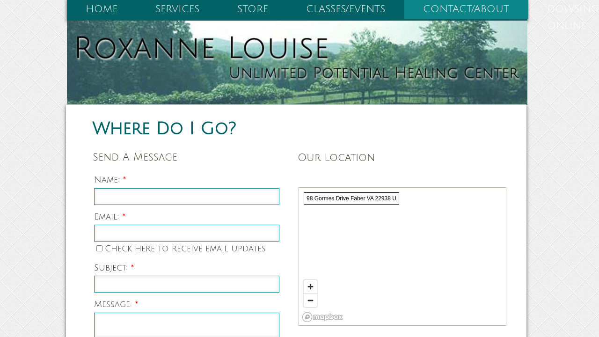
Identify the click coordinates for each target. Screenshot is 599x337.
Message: (116, 304)
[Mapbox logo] (322, 317)
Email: (110, 216)
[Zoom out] (310, 300)
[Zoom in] (310, 286)
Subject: (114, 267)
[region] (402, 256)
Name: (110, 179)
